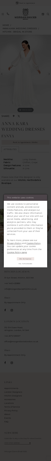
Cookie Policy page (17, 252)
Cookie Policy (34, 243)
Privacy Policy (14, 243)
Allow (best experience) (25, 259)
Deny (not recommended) (25, 264)
